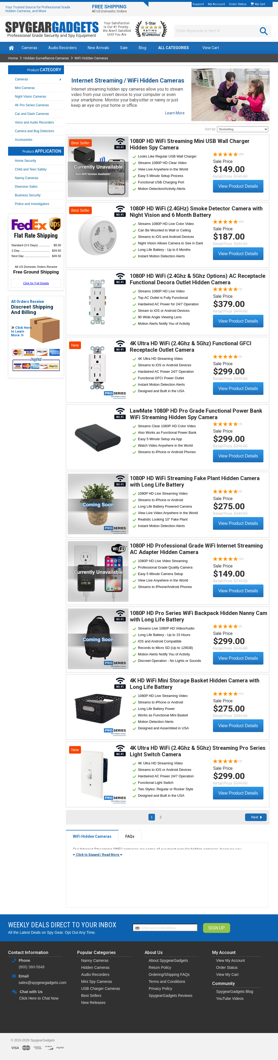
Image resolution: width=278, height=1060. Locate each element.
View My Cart (227, 974)
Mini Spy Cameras (96, 981)
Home (13, 58)
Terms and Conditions (167, 981)
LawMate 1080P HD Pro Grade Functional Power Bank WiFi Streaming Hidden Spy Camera (196, 414)
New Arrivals (98, 48)
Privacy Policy (160, 988)
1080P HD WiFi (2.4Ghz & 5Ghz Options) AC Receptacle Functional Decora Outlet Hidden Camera (197, 279)
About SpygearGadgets (168, 960)
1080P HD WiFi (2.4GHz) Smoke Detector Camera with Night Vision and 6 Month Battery (196, 211)
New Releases (93, 1002)
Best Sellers (91, 995)
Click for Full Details (36, 283)
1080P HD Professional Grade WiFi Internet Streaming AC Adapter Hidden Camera (196, 548)
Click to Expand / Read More (97, 855)
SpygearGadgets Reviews (170, 995)
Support (198, 4)
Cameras (29, 48)
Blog (142, 48)
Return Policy (160, 967)
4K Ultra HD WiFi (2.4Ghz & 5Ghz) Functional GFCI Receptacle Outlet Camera (190, 346)
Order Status (237, 4)
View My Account (230, 960)
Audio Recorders (62, 48)
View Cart (210, 48)
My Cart (260, 4)
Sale (124, 48)
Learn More (175, 113)
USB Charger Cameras (100, 988)
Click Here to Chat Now (39, 998)
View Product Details (238, 186)
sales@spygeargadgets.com (42, 982)
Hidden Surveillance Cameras (46, 58)
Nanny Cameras (95, 960)
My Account (216, 4)
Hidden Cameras (95, 967)
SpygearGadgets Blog (234, 991)
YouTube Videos (229, 998)
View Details (98, 166)
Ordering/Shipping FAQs (169, 974)
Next (254, 817)
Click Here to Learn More (21, 331)
